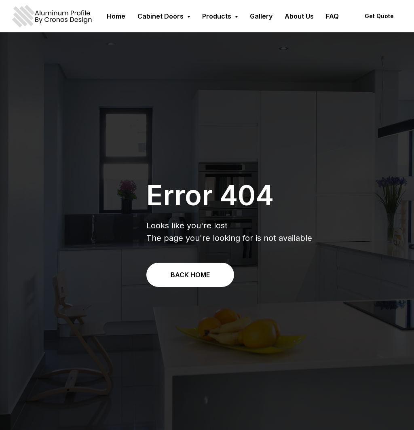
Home (116, 16)
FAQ (332, 16)
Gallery (261, 16)
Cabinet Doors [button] (161, 16)
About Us (299, 16)
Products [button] (217, 16)
